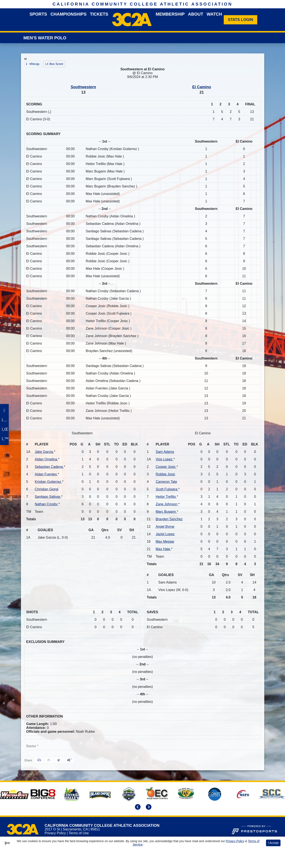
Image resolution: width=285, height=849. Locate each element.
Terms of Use (79, 833)
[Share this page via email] (59, 760)
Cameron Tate (166, 481)
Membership (170, 14)
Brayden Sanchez (169, 519)
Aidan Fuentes (46, 474)
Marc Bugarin (166, 511)
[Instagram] (4, 419)
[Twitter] (4, 438)
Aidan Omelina (46, 459)
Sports (38, 14)
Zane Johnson (167, 504)
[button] (69, 760)
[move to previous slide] (137, 807)
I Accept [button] (273, 843)
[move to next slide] (148, 807)
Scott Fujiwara (167, 489)
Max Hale (163, 549)
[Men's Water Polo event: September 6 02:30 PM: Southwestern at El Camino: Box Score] (54, 64)
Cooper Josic (166, 467)
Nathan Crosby (46, 504)
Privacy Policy (55, 833)
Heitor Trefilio (166, 496)
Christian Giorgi (46, 489)
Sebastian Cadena (49, 467)
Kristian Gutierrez (48, 481)
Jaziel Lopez (165, 534)
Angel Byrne (165, 526)
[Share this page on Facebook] (39, 760)
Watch (214, 14)
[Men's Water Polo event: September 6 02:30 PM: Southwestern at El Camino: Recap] (32, 64)
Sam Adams (165, 452)
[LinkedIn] (4, 429)
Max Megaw (165, 541)
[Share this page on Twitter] (49, 760)
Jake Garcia (44, 452)
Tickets (99, 14)
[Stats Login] (240, 19)
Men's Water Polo (44, 37)
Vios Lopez (164, 459)
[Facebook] (4, 410)
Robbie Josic (165, 474)
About (195, 14)
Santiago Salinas (48, 496)
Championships (68, 14)
